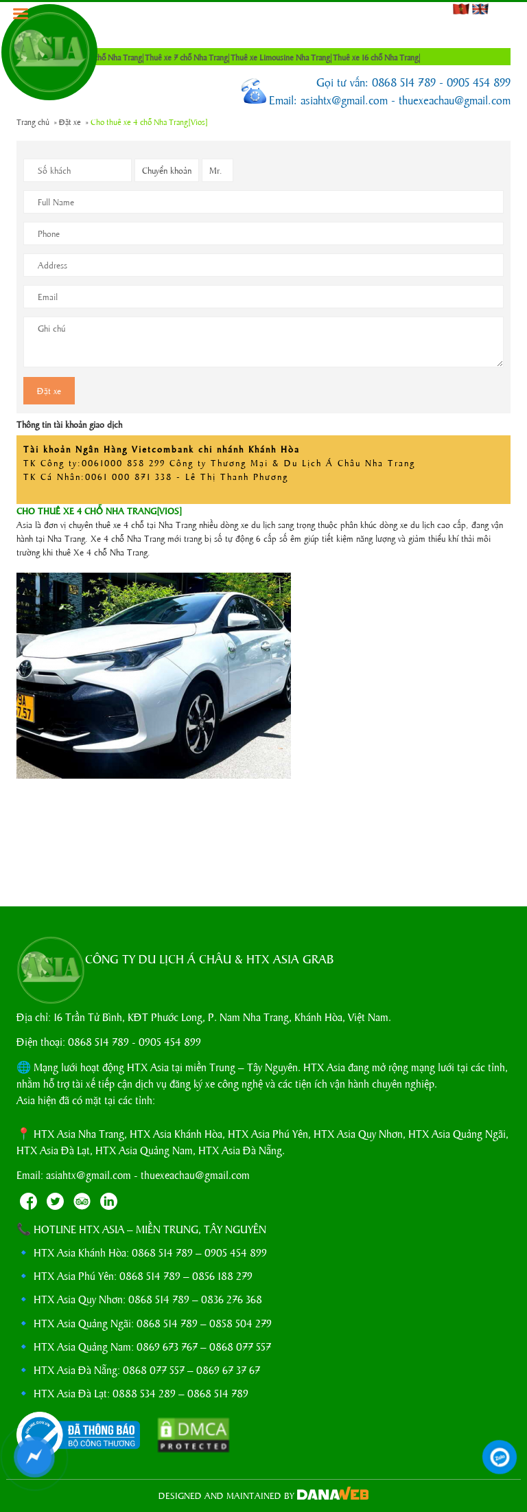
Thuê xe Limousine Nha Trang (280, 57)
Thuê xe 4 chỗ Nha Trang (100, 57)
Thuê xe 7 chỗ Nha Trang (186, 57)
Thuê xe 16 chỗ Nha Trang (376, 57)
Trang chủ (32, 121)
